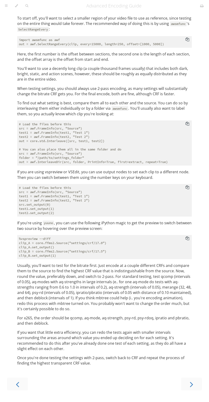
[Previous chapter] (17, 384)
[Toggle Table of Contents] (6, 6)
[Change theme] (16, 6)
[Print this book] (202, 5)
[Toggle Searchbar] (27, 6)
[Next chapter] (191, 384)
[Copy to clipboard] (187, 40)
